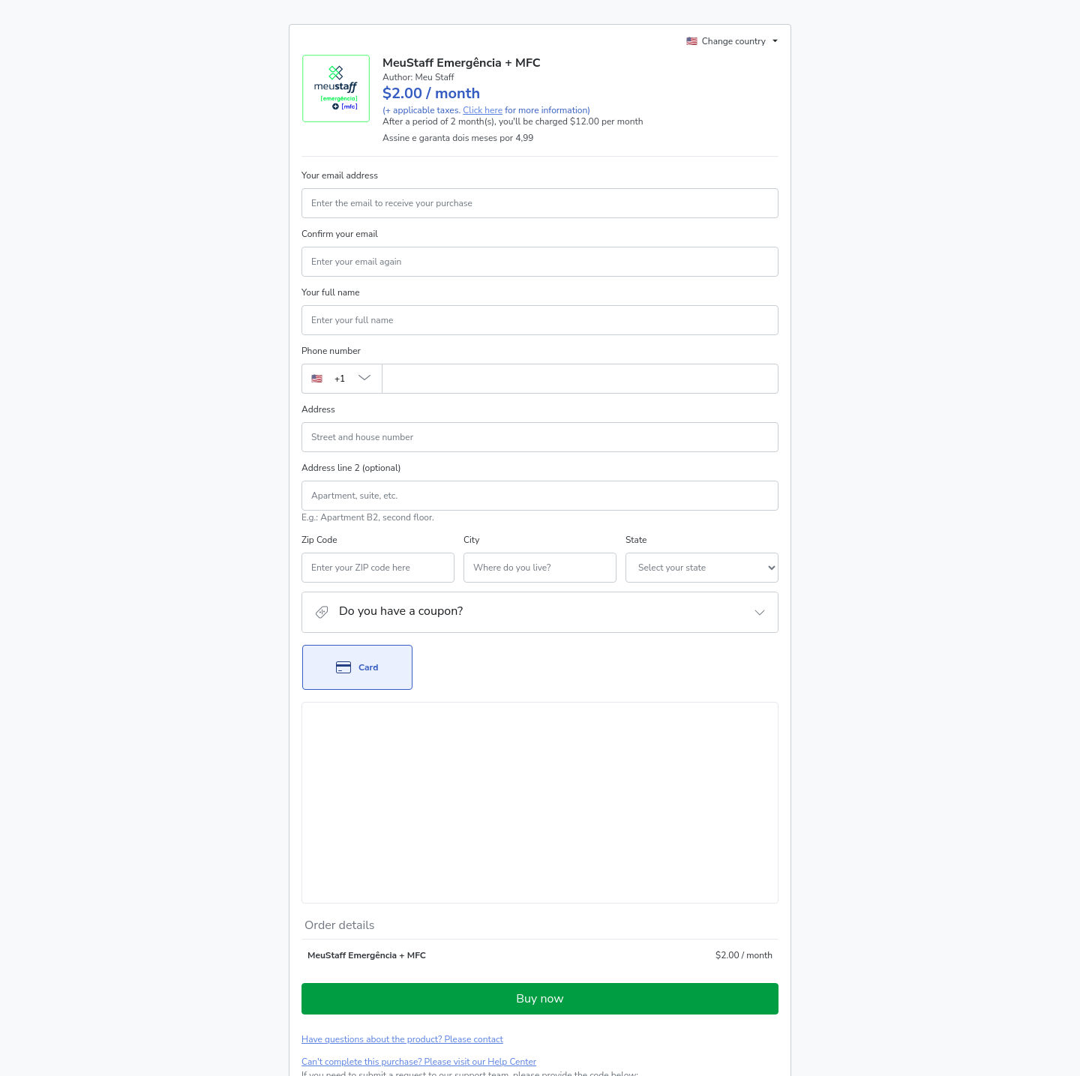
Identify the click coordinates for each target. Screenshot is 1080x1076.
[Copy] (416, 913)
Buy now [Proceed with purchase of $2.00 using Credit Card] (539, 822)
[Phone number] (580, 379)
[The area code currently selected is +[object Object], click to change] (342, 379)
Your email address (340, 175)
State (555, 540)
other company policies (348, 989)
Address (318, 409)
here (443, 1015)
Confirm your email (340, 234)
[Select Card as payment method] (357, 667)
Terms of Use (651, 976)
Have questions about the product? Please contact (402, 863)
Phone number (331, 351)
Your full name (331, 292)
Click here (482, 110)
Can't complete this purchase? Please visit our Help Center (419, 886)
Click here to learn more (483, 937)
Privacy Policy (711, 976)
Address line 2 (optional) (351, 468)
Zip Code (320, 540)
